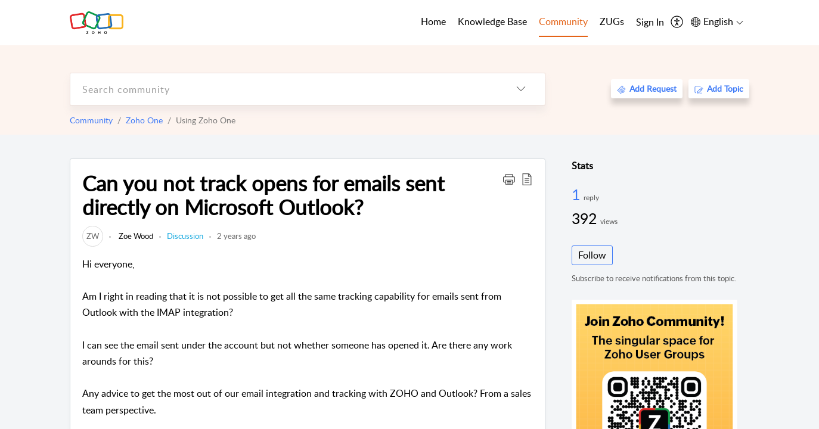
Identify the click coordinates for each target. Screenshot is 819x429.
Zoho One (144, 120)
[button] (509, 178)
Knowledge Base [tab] (492, 21)
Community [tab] (563, 21)
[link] (92, 236)
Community (91, 120)
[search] (283, 89)
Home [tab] (433, 21)
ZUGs (612, 21)
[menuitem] (650, 22)
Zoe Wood (135, 236)
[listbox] (521, 89)
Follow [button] (592, 255)
